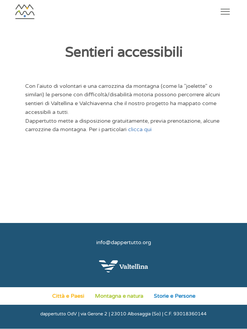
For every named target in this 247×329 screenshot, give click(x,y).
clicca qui (140, 129)
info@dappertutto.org (123, 242)
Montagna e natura (119, 296)
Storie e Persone (174, 296)
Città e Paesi (68, 296)
